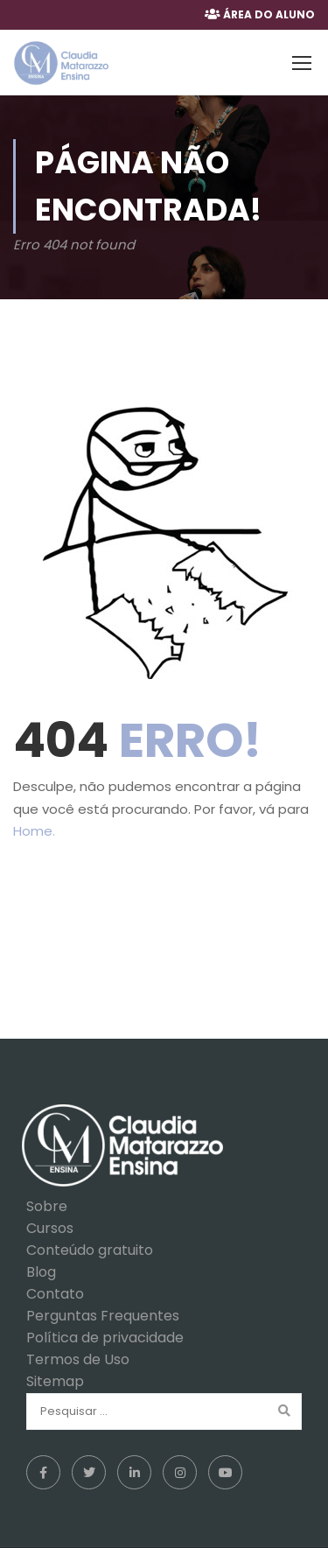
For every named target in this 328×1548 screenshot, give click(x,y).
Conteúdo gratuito (89, 1250)
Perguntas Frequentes (102, 1316)
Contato (55, 1294)
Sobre (46, 1206)
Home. (34, 831)
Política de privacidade (105, 1337)
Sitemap (55, 1381)
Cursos (49, 1228)
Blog (41, 1272)
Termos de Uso (77, 1359)
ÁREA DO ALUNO (269, 14)
